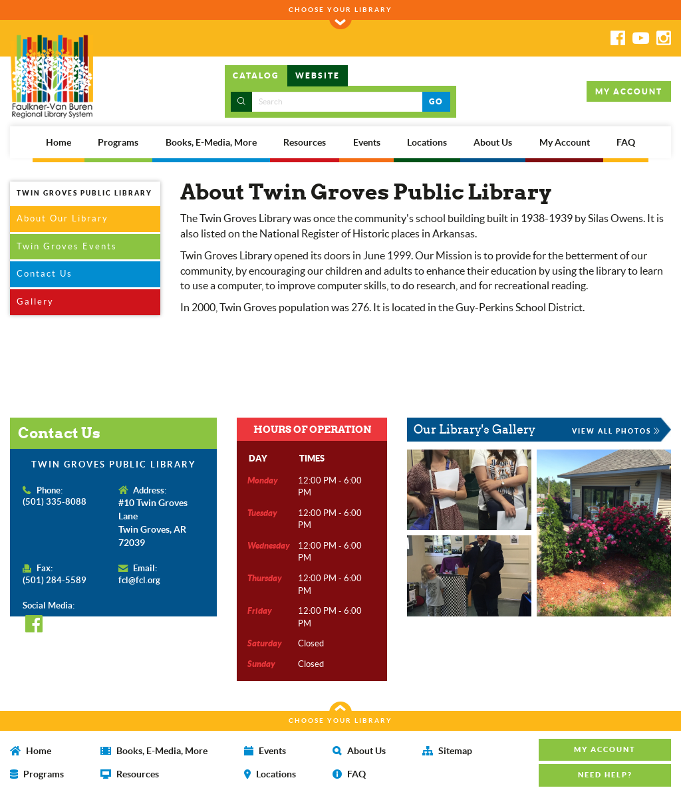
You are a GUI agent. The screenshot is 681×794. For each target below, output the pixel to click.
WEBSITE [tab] (317, 75)
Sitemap (447, 750)
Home (58, 142)
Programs (118, 142)
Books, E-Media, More (211, 142)
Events (366, 142)
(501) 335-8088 (54, 502)
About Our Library (62, 218)
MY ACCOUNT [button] (628, 91)
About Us (493, 142)
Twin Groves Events (67, 246)
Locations (427, 142)
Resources (304, 142)
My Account (564, 142)
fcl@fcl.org (139, 580)
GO (436, 101)
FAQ (625, 142)
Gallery (35, 302)
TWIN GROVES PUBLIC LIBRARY (84, 193)
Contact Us (44, 274)
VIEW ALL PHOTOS (616, 431)
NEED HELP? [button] (605, 775)
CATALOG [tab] (256, 75)
